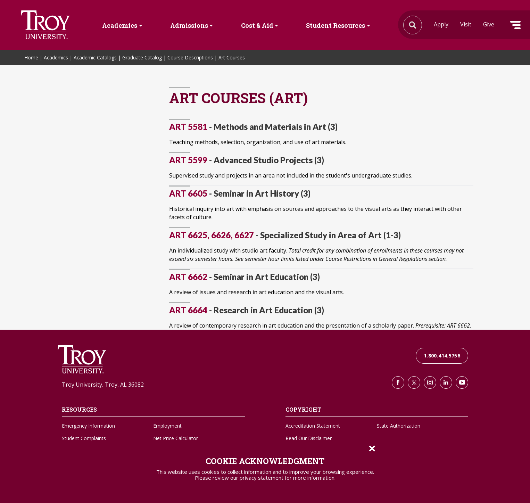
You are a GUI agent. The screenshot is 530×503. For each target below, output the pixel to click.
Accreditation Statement (312, 425)
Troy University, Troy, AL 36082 (103, 384)
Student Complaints (84, 438)
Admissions (189, 25)
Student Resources (335, 25)
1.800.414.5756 (442, 355)
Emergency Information (88, 425)
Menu (515, 25)
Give (488, 24)
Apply (441, 24)
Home (31, 57)
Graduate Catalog (142, 57)
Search (45, 24)
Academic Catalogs (95, 57)
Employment (167, 425)
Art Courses (231, 57)
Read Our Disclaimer (308, 438)
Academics (119, 25)
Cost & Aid (257, 25)
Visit (465, 24)
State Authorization (398, 425)
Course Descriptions (190, 57)
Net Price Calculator (175, 438)
